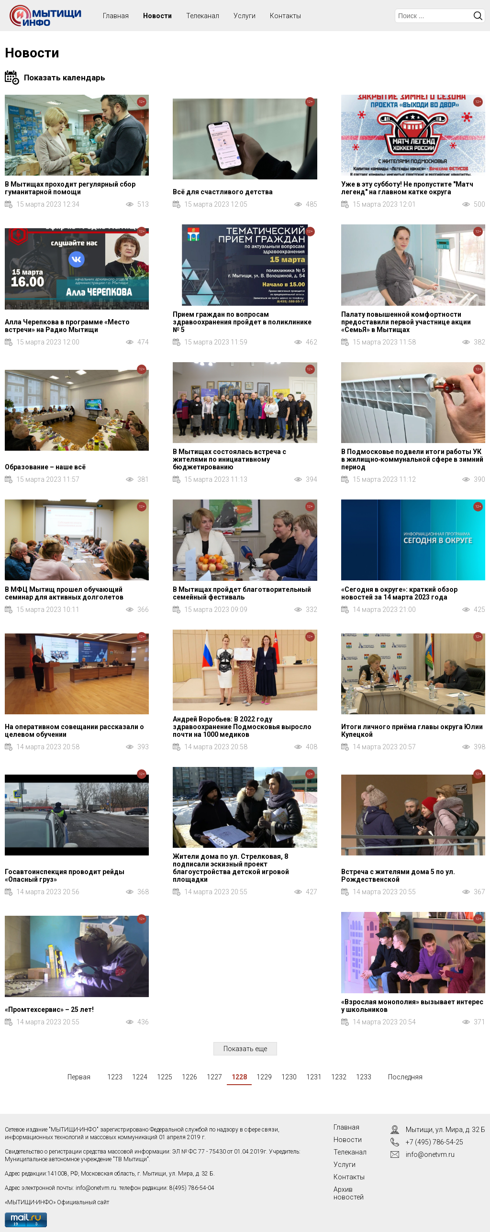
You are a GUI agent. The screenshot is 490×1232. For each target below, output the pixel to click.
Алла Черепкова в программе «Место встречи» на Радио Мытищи (67, 325)
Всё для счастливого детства (223, 192)
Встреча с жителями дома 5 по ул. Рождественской (398, 875)
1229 (264, 1077)
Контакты (285, 16)
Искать (478, 16)
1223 (114, 1077)
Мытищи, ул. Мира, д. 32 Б (445, 1129)
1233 (363, 1077)
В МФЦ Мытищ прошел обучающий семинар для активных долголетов (64, 593)
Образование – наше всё (45, 467)
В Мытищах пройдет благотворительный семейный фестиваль (242, 593)
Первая (78, 1077)
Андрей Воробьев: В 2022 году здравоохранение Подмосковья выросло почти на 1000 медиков (242, 726)
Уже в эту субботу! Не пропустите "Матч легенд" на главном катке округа (407, 188)
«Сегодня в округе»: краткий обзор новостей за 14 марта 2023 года (399, 593)
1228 (239, 1077)
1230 (289, 1077)
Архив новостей (349, 1193)
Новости (157, 16)
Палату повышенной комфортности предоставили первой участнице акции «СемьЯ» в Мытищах (406, 322)
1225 (164, 1077)
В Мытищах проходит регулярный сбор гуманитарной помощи (70, 188)
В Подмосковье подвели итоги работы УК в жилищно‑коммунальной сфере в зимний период (412, 459)
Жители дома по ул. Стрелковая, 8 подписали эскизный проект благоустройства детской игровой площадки (231, 868)
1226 (189, 1077)
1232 (338, 1077)
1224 (139, 1077)
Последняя (405, 1077)
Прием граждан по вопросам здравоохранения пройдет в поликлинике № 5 (242, 322)
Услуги (245, 16)
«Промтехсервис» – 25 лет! (49, 1009)
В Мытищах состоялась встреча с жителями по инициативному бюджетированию (229, 459)
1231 (314, 1077)
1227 (214, 1077)
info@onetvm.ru (96, 1188)
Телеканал (202, 16)
